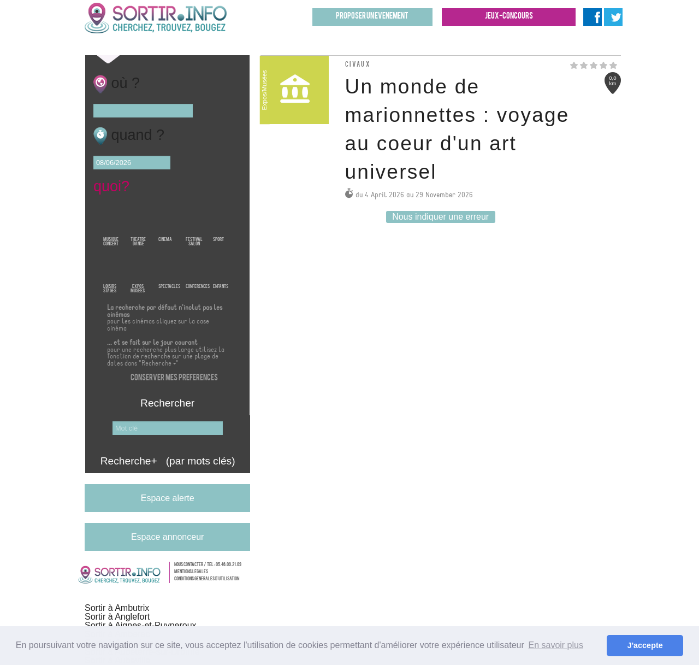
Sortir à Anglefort (117, 616)
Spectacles (169, 271)
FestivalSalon (194, 224)
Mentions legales (191, 572)
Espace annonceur (167, 537)
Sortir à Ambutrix (117, 608)
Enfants (220, 271)
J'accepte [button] (645, 645)
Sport (218, 224)
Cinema (165, 224)
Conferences (198, 271)
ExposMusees (138, 271)
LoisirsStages (109, 271)
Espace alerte (167, 498)
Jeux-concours (509, 16)
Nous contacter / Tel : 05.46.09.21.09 (207, 565)
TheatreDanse (138, 224)
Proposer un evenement (372, 16)
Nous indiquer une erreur (440, 216)
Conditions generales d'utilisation (206, 579)
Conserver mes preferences (174, 378)
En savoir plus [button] (555, 645)
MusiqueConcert (111, 224)
